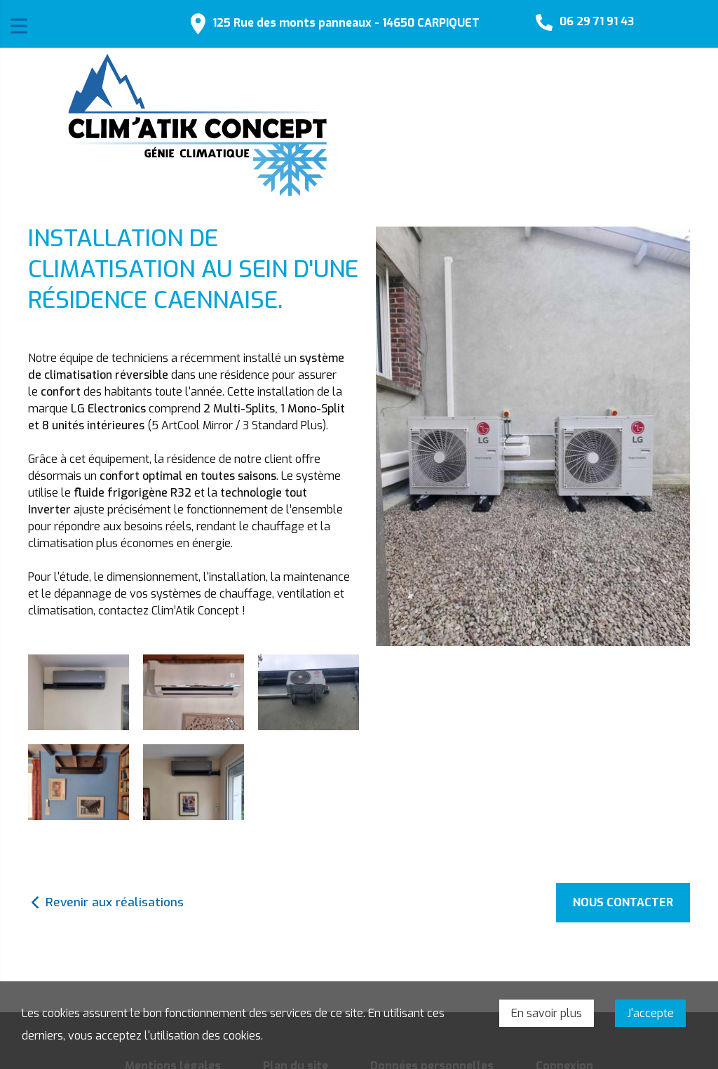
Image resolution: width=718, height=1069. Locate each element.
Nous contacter (623, 902)
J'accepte (650, 1013)
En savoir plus (546, 1013)
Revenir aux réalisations (115, 902)
